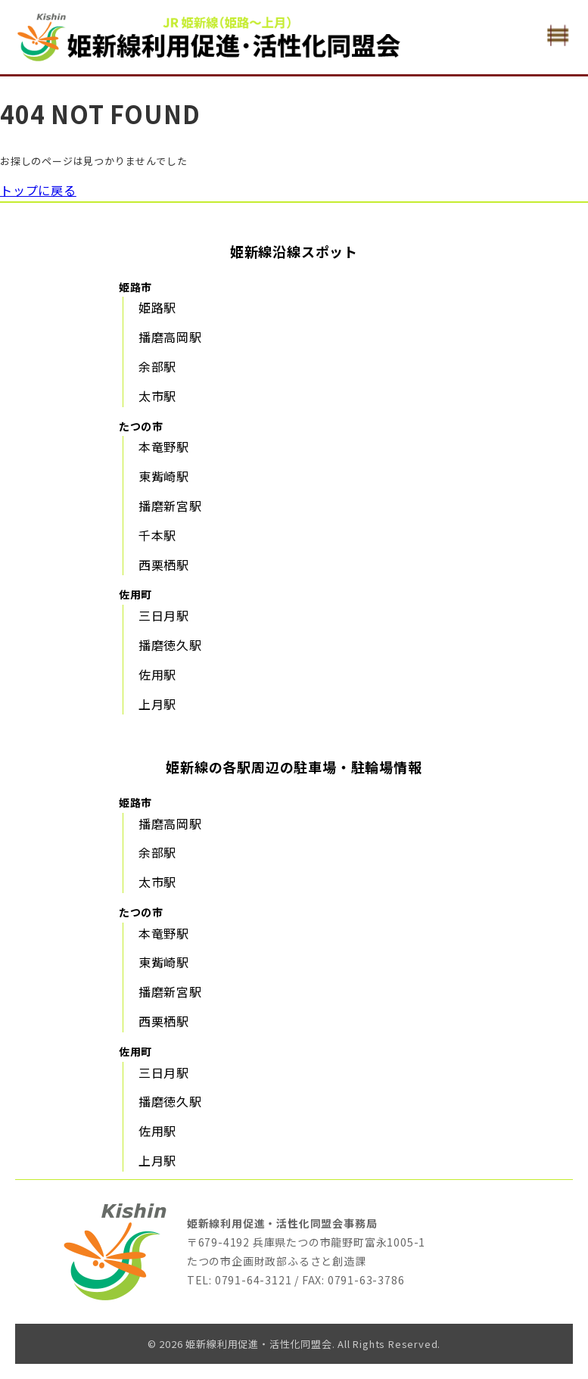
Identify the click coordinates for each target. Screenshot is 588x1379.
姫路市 (135, 286)
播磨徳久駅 (170, 645)
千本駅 (157, 535)
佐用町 (135, 594)
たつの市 (141, 426)
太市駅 (157, 396)
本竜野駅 (163, 446)
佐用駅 (157, 674)
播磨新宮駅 (170, 506)
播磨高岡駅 (170, 337)
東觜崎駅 (163, 476)
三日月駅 (163, 615)
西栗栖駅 (163, 565)
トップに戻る (38, 190)
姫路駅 (157, 307)
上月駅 (157, 704)
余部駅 (157, 366)
